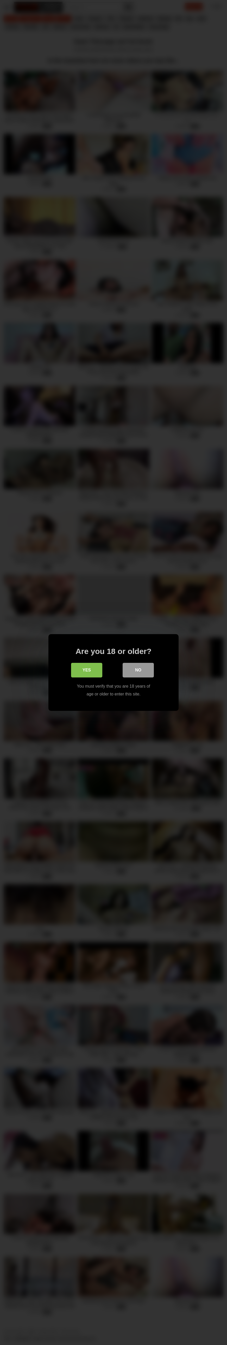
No (138, 670)
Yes (87, 670)
